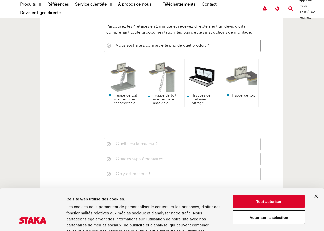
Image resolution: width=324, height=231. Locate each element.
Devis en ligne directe (40, 13)
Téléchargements (179, 4)
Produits (28, 4)
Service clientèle (91, 4)
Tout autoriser (268, 165)
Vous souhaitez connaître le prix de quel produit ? (162, 45)
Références (58, 4)
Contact (209, 4)
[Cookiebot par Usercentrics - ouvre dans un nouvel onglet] (33, 221)
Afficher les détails (279, 221)
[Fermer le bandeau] (316, 159)
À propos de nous (134, 4)
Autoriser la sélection (269, 181)
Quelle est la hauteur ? (137, 144)
